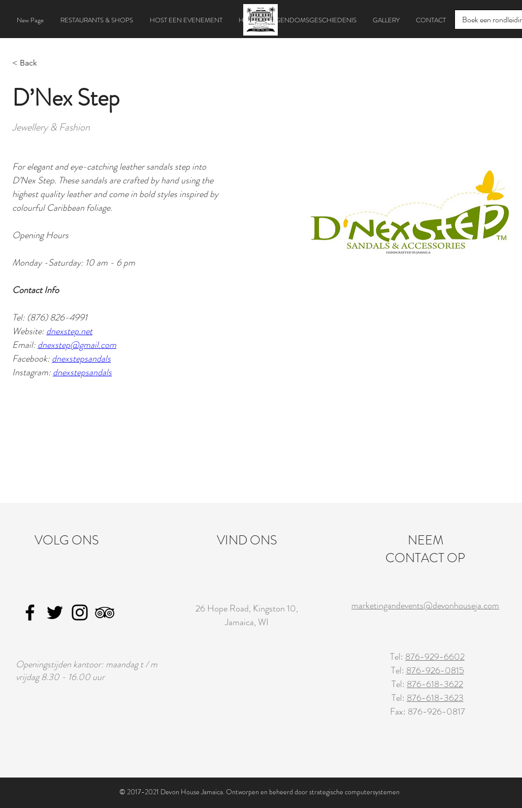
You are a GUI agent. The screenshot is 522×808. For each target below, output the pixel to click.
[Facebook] (30, 612)
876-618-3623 (435, 697)
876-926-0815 (435, 670)
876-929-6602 (435, 656)
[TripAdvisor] (104, 612)
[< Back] (32, 63)
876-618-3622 (435, 684)
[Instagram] (79, 612)
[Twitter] (55, 612)
